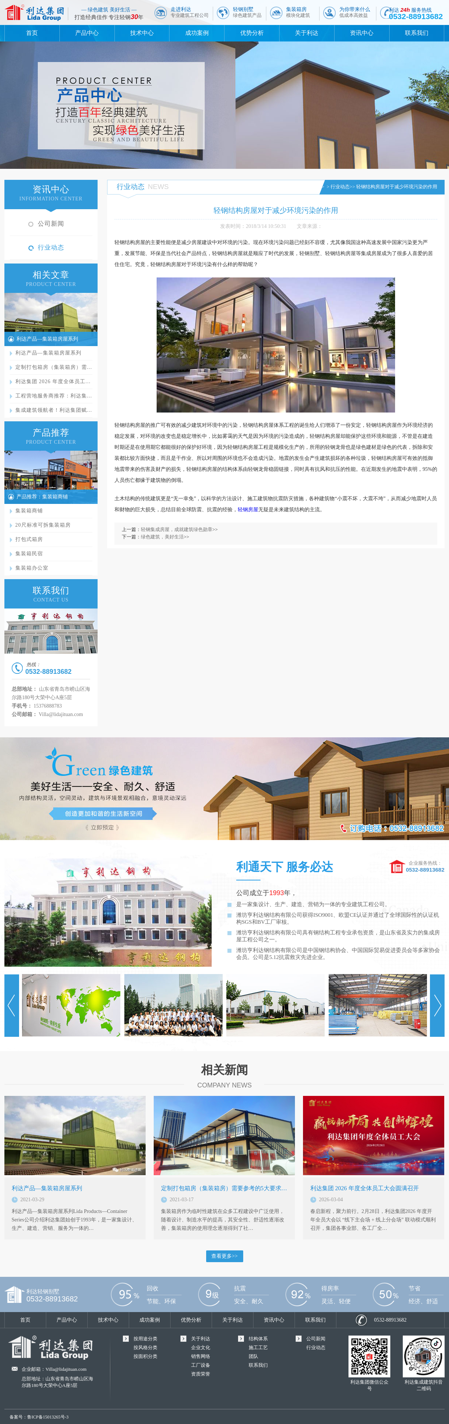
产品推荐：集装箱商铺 (42, 497)
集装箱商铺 (29, 510)
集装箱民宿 (29, 553)
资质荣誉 (200, 1374)
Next (437, 1005)
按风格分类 (145, 1347)
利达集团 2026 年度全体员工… (53, 381)
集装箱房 (298, 12)
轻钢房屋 (248, 509)
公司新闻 (51, 223)
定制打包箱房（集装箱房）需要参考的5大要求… (224, 1188)
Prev (11, 1005)
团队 (253, 1356)
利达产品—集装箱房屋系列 (47, 339)
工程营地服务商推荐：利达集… (53, 396)
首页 (32, 33)
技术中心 (142, 33)
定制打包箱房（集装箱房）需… (53, 367)
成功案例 (197, 33)
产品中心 (87, 33)
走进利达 (190, 12)
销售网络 (200, 1356)
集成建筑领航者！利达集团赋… (53, 410)
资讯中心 (361, 33)
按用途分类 (145, 1338)
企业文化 (200, 1347)
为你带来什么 (354, 12)
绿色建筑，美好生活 (162, 537)
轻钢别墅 (247, 12)
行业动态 (51, 247)
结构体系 (258, 1338)
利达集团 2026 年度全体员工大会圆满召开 (364, 1188)
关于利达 (306, 33)
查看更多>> (224, 1256)
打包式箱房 (29, 539)
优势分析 (252, 33)
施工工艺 (258, 1347)
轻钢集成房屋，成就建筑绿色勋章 (176, 529)
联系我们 (416, 33)
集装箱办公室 (31, 568)
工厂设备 (200, 1365)
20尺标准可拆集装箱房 (43, 525)
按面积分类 (145, 1356)
